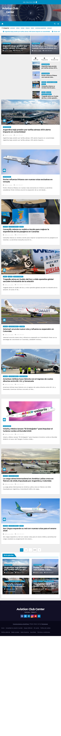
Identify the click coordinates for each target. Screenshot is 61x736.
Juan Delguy (18, 50)
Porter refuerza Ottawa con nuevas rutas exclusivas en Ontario (44, 48)
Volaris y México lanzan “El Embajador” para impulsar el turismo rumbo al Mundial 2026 (28, 430)
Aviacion (44, 82)
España (43, 84)
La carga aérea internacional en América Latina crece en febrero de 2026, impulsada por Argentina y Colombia (28, 479)
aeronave (12, 28)
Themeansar (44, 624)
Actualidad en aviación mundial (14, 628)
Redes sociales (15, 632)
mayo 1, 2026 (8, 50)
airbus (17, 28)
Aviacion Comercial (52, 82)
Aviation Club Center (30, 609)
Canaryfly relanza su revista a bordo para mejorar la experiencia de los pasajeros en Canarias (49, 88)
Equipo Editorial (28, 628)
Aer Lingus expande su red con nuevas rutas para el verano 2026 (29, 529)
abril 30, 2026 (9, 234)
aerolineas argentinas (40, 28)
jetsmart (49, 28)
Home (2, 628)
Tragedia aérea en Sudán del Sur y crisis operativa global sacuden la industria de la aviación (49, 98)
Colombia (22, 326)
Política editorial (5, 632)
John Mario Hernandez (23, 284)
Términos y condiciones (43, 632)
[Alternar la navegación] (58, 23)
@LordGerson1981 (21, 234)
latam (32, 28)
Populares (44, 59)
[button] (54, 24)
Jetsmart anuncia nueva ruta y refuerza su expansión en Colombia (28, 330)
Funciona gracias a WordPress (21, 624)
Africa (43, 92)
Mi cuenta (36, 628)
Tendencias (54, 59)
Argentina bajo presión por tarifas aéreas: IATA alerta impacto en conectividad (15, 48)
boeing (22, 28)
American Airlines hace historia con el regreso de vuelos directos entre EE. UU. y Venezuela (28, 380)
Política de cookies (45, 628)
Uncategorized (6, 43)
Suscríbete (33, 632)
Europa (21, 525)
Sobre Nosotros (25, 632)
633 (35, 550)
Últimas (36, 58)
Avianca (27, 28)
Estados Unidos (23, 376)
